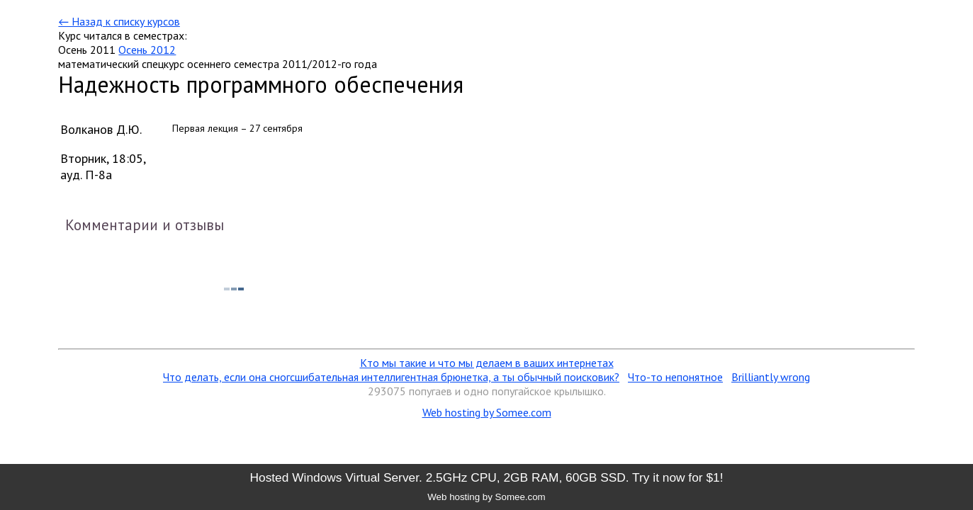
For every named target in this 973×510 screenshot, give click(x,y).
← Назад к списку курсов (118, 21)
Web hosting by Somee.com (486, 412)
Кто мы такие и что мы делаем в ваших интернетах (487, 363)
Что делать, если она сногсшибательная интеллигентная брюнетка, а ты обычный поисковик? (391, 377)
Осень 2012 (147, 49)
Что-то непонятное (675, 377)
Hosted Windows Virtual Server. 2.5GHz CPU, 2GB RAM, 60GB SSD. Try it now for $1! (486, 477)
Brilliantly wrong (770, 377)
